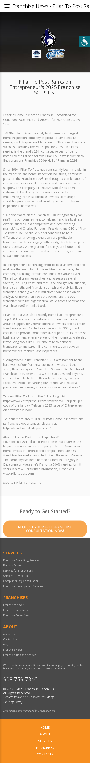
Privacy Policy (13, 702)
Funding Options (13, 565)
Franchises (45, 748)
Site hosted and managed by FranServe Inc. (29, 710)
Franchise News (12, 650)
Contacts (45, 754)
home (45, 727)
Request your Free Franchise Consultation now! (45, 537)
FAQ (5, 644)
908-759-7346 (20, 679)
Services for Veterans (16, 576)
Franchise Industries (15, 610)
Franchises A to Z (13, 605)
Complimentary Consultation (21, 581)
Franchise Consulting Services (21, 560)
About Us (9, 634)
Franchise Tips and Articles (19, 655)
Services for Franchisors (18, 570)
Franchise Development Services (23, 586)
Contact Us (10, 639)
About (45, 734)
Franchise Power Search (17, 615)
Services (45, 741)
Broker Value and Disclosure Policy (28, 697)
